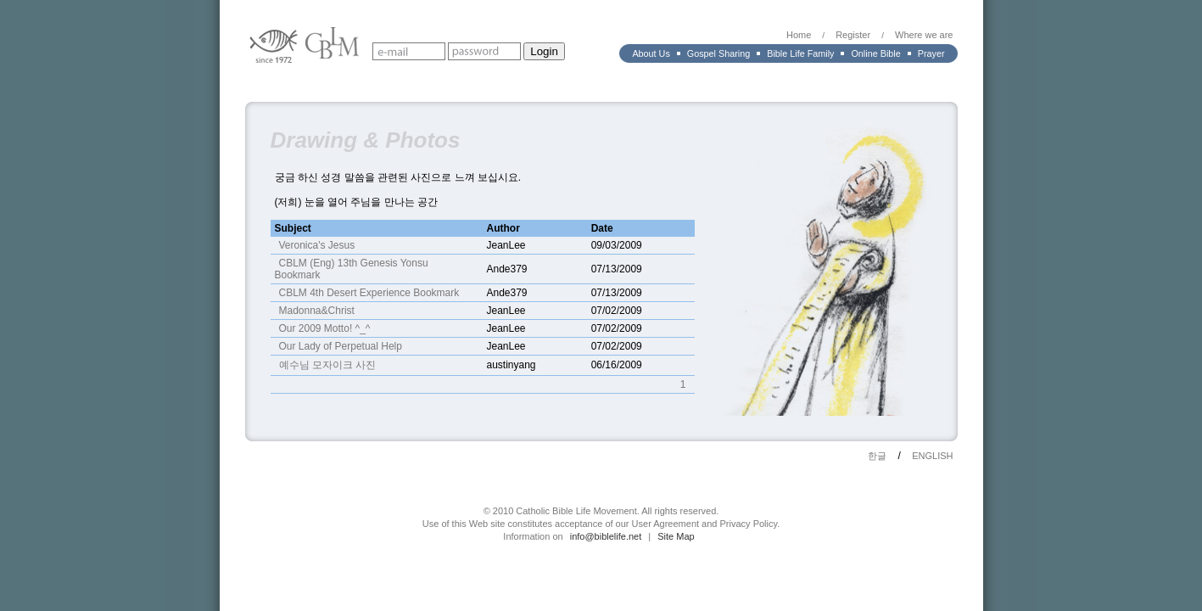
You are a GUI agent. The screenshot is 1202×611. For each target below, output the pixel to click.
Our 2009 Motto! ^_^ (325, 328)
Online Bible (875, 53)
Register (853, 35)
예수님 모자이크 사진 (328, 365)
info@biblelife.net (606, 536)
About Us (650, 53)
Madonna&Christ (317, 311)
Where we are (924, 35)
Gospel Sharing (718, 53)
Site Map (675, 536)
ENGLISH (932, 456)
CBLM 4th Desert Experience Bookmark (369, 293)
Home (798, 35)
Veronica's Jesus (317, 245)
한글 (877, 456)
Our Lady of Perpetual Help (340, 346)
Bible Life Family (800, 53)
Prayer (931, 53)
